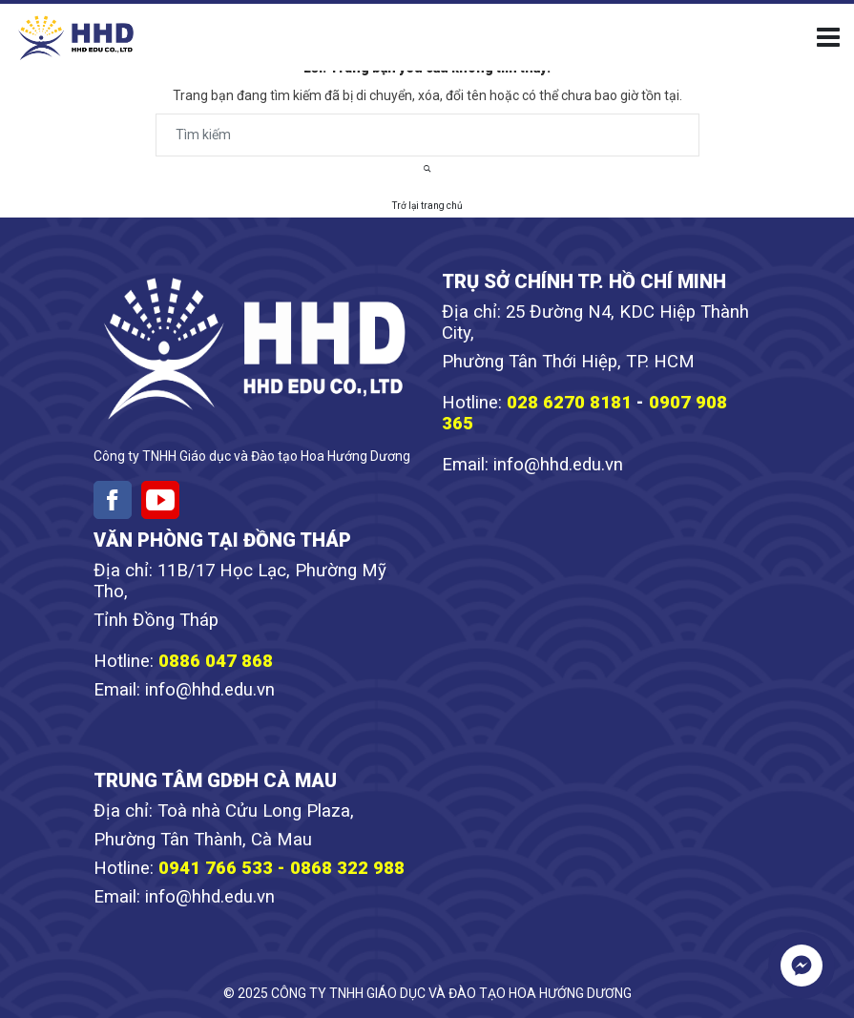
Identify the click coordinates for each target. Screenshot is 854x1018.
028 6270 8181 (569, 402)
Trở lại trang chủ (427, 205)
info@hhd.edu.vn (558, 464)
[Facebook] (113, 500)
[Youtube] (160, 500)
